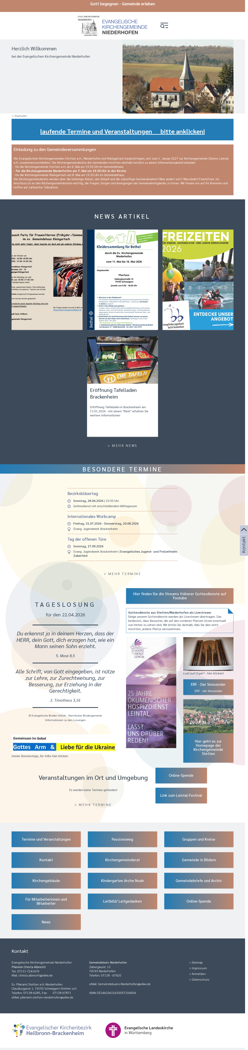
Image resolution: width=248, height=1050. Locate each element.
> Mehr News (122, 442)
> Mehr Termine (122, 571)
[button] (168, 22)
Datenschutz (200, 977)
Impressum (199, 965)
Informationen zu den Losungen (65, 717)
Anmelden (199, 971)
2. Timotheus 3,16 (65, 697)
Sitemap (197, 959)
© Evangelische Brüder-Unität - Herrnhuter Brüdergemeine (65, 712)
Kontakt (243, 550)
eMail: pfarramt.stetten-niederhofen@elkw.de (42, 994)
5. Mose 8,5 (65, 652)
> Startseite (19, 113)
